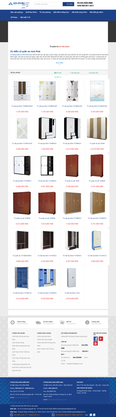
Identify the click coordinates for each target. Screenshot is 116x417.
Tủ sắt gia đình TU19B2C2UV (72, 106)
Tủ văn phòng (45, 12)
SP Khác (14, 17)
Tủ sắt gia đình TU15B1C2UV (22, 143)
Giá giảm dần (93, 73)
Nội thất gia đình (97, 12)
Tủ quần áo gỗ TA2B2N (97, 181)
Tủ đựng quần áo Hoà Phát (19, 54)
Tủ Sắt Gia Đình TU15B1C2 (22, 293)
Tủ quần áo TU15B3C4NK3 (22, 256)
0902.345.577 (77, 415)
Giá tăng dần (75, 73)
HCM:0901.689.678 (63, 415)
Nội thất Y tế (25, 17)
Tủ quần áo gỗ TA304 (97, 143)
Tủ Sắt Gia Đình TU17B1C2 (97, 256)
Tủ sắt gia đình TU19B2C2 (47, 181)
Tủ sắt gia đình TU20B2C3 (72, 143)
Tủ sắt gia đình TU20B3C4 (47, 143)
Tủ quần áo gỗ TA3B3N (47, 218)
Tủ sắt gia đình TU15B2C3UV (97, 106)
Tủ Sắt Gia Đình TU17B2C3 (47, 256)
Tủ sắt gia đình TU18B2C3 (97, 218)
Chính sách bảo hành (44, 336)
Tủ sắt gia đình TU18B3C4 (72, 218)
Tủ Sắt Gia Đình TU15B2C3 (72, 256)
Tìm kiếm (68, 4)
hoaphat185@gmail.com (75, 364)
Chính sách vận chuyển (44, 339)
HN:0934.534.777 (21, 415)
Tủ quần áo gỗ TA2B (72, 181)
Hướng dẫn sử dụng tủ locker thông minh (74, 336)
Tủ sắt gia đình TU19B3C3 (22, 181)
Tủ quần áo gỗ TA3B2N (22, 218)
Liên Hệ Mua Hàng (18, 343)
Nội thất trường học (61, 12)
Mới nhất (57, 73)
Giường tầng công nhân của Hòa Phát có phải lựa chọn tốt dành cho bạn (21, 367)
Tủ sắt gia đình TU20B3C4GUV (22, 106)
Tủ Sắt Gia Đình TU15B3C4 (47, 293)
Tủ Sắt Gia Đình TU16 (72, 293)
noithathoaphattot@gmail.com (57, 399)
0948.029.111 (34, 415)
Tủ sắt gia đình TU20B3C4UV (47, 106)
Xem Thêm (59, 63)
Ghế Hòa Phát (31, 12)
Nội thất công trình (80, 12)
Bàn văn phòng (17, 12)
